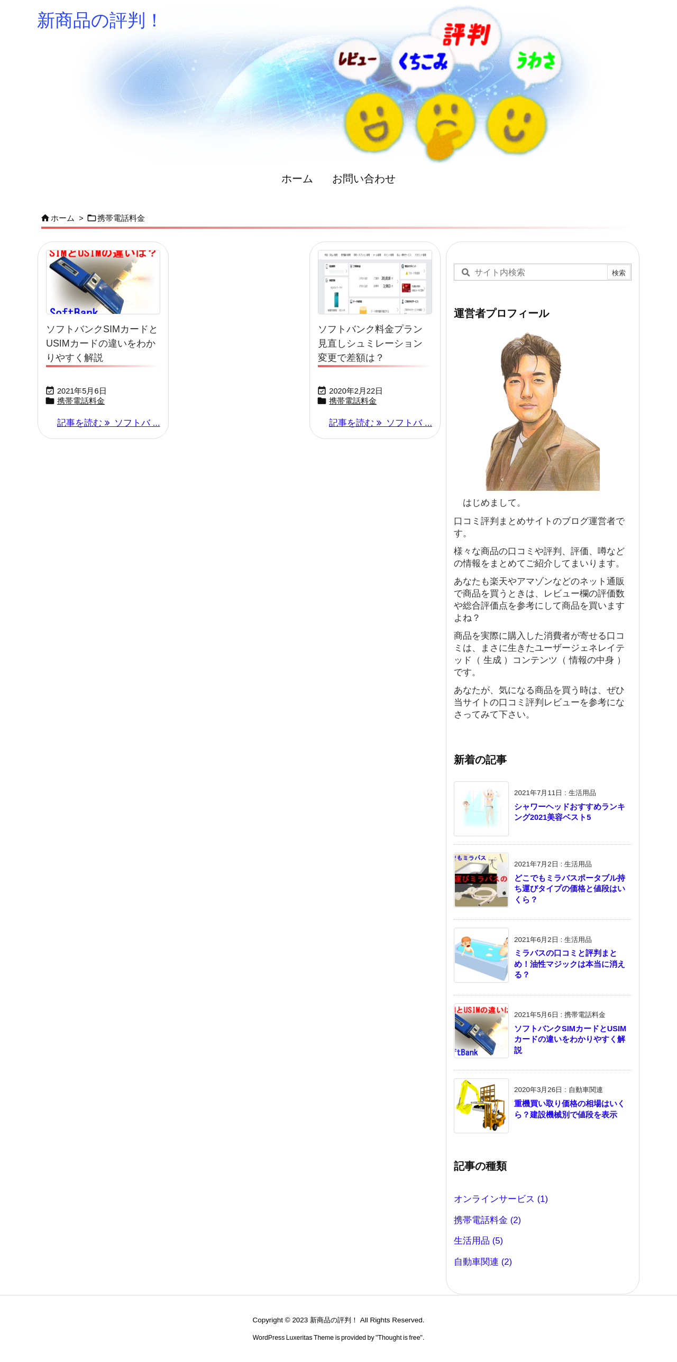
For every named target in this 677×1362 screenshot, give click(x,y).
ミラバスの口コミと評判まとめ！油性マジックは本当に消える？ (569, 964)
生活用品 (478, 1241)
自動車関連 (483, 1262)
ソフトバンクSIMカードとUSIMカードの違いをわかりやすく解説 (102, 343)
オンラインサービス (501, 1199)
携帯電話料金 (81, 401)
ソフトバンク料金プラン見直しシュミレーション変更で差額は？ (370, 343)
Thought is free (399, 1337)
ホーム (63, 218)
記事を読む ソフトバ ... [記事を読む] (108, 423)
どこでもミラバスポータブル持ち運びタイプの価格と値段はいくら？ (569, 889)
